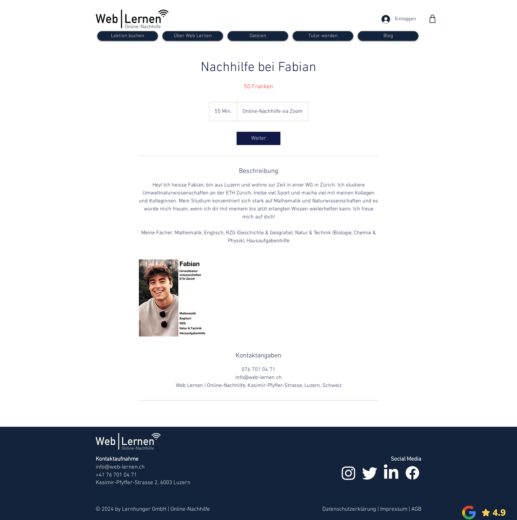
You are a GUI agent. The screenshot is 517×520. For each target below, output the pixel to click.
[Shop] (432, 19)
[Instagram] (349, 473)
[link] (258, 138)
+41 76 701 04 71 (116, 475)
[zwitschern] (370, 473)
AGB (416, 509)
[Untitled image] (177, 298)
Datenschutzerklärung (349, 509)
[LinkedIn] (391, 473)
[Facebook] (412, 473)
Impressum (393, 509)
